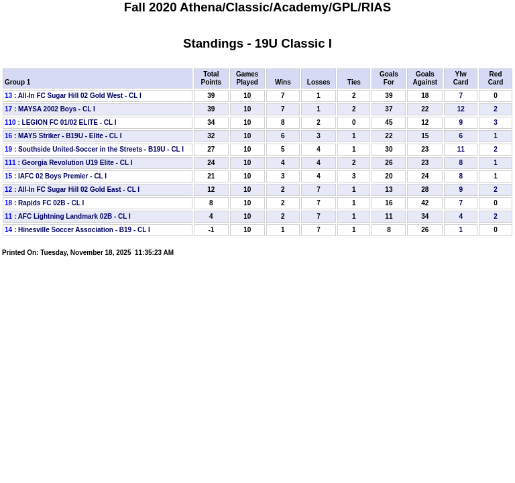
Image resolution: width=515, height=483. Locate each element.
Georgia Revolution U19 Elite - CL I (77, 162)
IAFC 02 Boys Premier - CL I (62, 176)
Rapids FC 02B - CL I (51, 203)
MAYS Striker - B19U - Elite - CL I (70, 136)
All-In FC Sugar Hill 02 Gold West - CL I (79, 95)
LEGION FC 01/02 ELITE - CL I (69, 122)
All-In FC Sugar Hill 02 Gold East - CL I (79, 189)
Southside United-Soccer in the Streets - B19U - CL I (101, 149)
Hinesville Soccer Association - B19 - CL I (84, 229)
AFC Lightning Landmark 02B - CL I (74, 216)
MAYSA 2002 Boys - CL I (56, 109)
